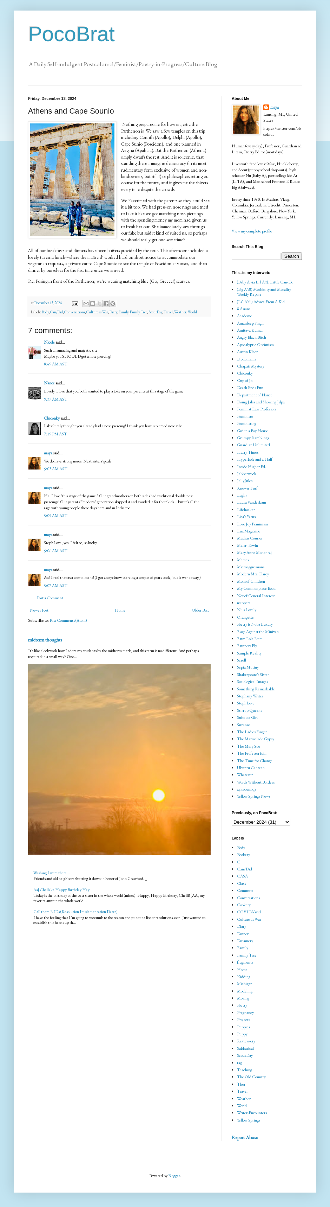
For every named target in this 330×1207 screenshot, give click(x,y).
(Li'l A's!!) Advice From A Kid (261, 302)
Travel (168, 311)
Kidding (243, 976)
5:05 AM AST (55, 515)
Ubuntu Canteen (251, 768)
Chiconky (52, 418)
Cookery (244, 905)
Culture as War (97, 311)
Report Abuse (245, 1137)
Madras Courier (250, 538)
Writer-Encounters (252, 1113)
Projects (243, 1019)
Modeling (244, 991)
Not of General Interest (256, 596)
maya (48, 453)
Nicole (49, 342)
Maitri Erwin (247, 545)
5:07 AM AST (55, 585)
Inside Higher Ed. (251, 467)
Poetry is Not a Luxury (255, 624)
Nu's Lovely (246, 610)
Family (123, 311)
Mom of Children (251, 581)
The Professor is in (251, 753)
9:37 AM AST (55, 399)
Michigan (244, 983)
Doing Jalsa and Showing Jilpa (261, 402)
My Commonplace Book (256, 588)
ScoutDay (155, 311)
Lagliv (242, 495)
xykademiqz (246, 789)
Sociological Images (252, 681)
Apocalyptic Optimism (255, 344)
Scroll (241, 660)
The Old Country (251, 1077)
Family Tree (138, 311)
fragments (245, 962)
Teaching (244, 1070)
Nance (49, 383)
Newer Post (39, 610)
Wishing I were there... (51, 873)
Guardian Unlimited (253, 445)
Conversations (74, 311)
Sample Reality (249, 653)
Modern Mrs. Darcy (253, 574)
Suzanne (244, 725)
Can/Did (56, 311)
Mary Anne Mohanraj (254, 552)
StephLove (246, 703)
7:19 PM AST (55, 434)
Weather (180, 311)
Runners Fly (247, 646)
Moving (243, 998)
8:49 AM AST (55, 364)
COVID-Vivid (249, 912)
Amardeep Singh (250, 323)
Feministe (245, 416)
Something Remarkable (256, 689)
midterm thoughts (45, 640)
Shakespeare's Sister (253, 674)
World (192, 311)
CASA (242, 876)
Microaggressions (250, 567)
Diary (113, 311)
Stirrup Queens (249, 710)
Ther (241, 1084)
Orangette (245, 617)
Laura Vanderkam (251, 502)
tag (239, 1063)
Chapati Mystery (250, 366)
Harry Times (247, 452)
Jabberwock (246, 474)
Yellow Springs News (253, 796)
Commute (245, 890)
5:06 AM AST (55, 551)
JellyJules (244, 481)
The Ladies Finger (252, 732)
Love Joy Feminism (252, 524)
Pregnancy (245, 1012)
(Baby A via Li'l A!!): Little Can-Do (265, 282)
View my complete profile (252, 231)
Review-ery (246, 1041)
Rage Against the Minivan (258, 631)
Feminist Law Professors (256, 409)
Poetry (242, 1005)
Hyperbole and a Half (254, 459)
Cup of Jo (244, 380)
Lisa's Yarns (246, 516)
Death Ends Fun (250, 387)
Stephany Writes (250, 696)
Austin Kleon (247, 352)
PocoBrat (71, 34)
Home (120, 610)
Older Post (200, 610)
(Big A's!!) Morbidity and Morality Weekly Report (264, 292)
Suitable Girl (247, 717)
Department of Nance (254, 395)
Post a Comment (50, 598)
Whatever (245, 775)
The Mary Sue (248, 746)
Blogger (174, 1176)
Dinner (243, 934)
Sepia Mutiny (248, 667)
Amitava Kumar (250, 330)
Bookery (243, 854)
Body (45, 311)
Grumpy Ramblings (253, 438)
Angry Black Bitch (251, 337)
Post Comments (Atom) (68, 620)
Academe (244, 316)
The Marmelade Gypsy (255, 739)
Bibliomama (246, 359)
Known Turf (247, 488)
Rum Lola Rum (250, 638)
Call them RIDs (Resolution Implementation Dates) (75, 911)
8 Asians (243, 309)
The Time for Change (254, 761)
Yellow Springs (248, 1120)
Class (241, 883)
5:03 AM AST (55, 469)
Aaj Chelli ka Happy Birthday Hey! (62, 890)
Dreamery (245, 941)
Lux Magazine (248, 531)
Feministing (246, 423)
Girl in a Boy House (252, 431)
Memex (243, 560)
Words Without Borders (256, 782)
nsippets (243, 603)
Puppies (243, 1027)
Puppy (242, 1034)
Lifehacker (246, 509)
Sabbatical (245, 1048)
